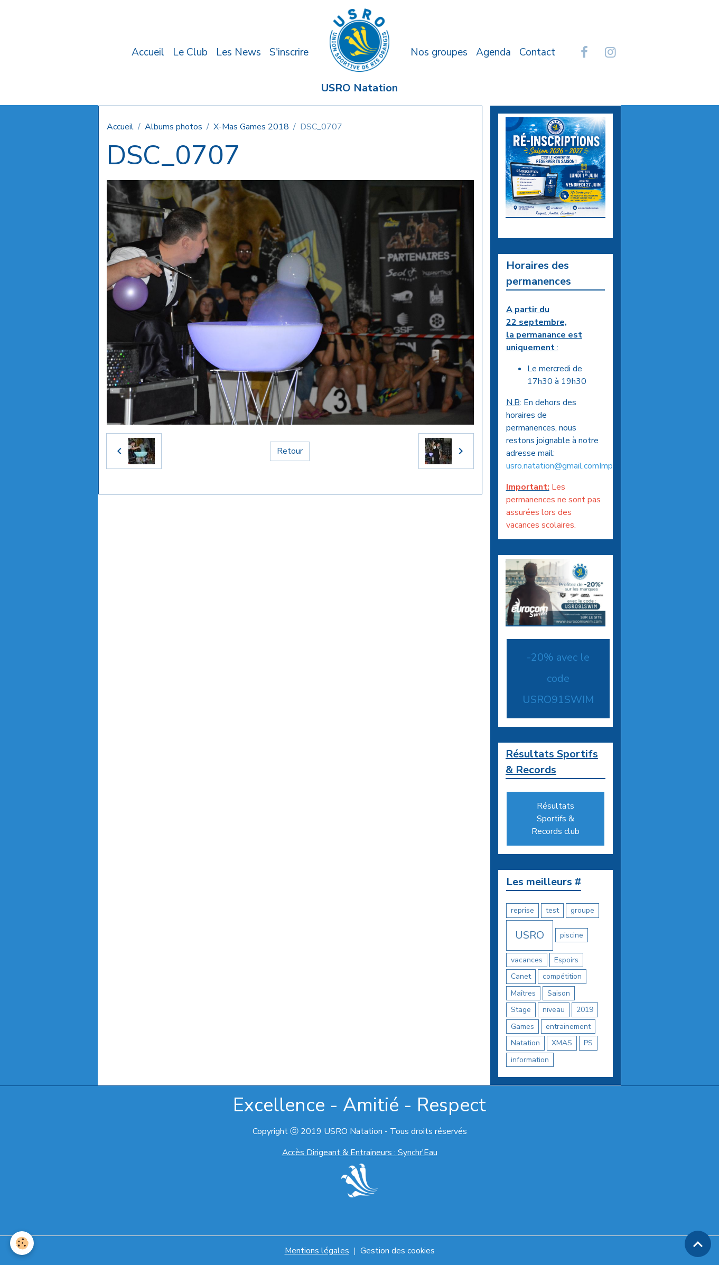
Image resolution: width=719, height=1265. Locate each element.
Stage (521, 1010)
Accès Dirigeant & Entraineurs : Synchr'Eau (360, 1152)
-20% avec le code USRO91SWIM (558, 678)
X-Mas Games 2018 (251, 127)
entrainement (568, 1026)
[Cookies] (22, 1243)
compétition (562, 976)
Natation (525, 1043)
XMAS (562, 1043)
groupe (582, 910)
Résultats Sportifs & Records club (555, 818)
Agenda (493, 52)
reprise (522, 910)
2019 (584, 1010)
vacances (527, 959)
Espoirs (566, 959)
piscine (571, 935)
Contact (537, 52)
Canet (521, 976)
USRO (529, 934)
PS (588, 1043)
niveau (554, 1010)
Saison (558, 993)
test (552, 910)
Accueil (148, 52)
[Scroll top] (698, 1244)
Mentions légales (316, 1250)
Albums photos (173, 127)
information (530, 1059)
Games (522, 1026)
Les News (238, 52)
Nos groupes (439, 52)
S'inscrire (289, 52)
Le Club (190, 52)
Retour (290, 451)
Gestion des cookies (397, 1250)
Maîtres (523, 993)
